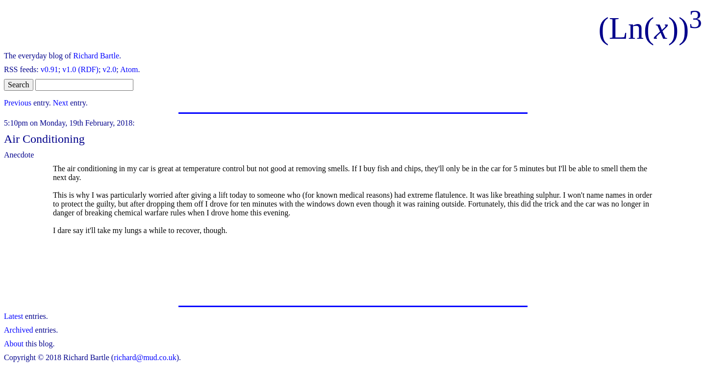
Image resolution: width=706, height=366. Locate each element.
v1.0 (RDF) (80, 69)
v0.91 (49, 69)
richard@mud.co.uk (145, 357)
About (14, 344)
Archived (18, 330)
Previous (17, 103)
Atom (129, 69)
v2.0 (109, 69)
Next (60, 103)
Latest (13, 316)
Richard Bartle (96, 56)
